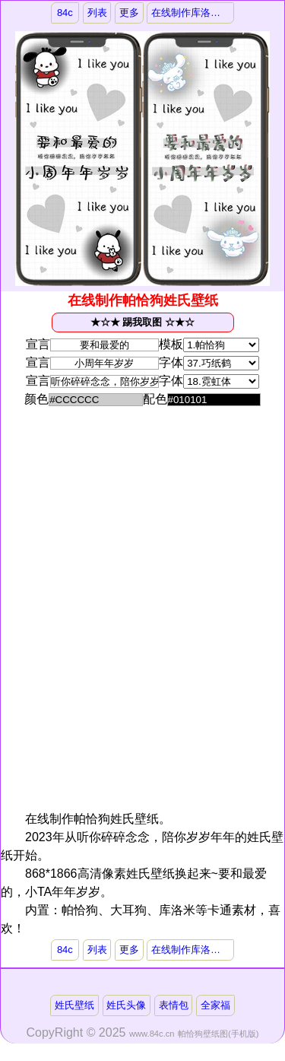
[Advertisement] (141, 521)
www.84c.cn (152, 1033)
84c (65, 12)
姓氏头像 (126, 1005)
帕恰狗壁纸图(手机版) (218, 1033)
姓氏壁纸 (74, 1005)
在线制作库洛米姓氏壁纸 (192, 12)
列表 (97, 12)
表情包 (173, 1005)
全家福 (215, 1005)
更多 (129, 12)
